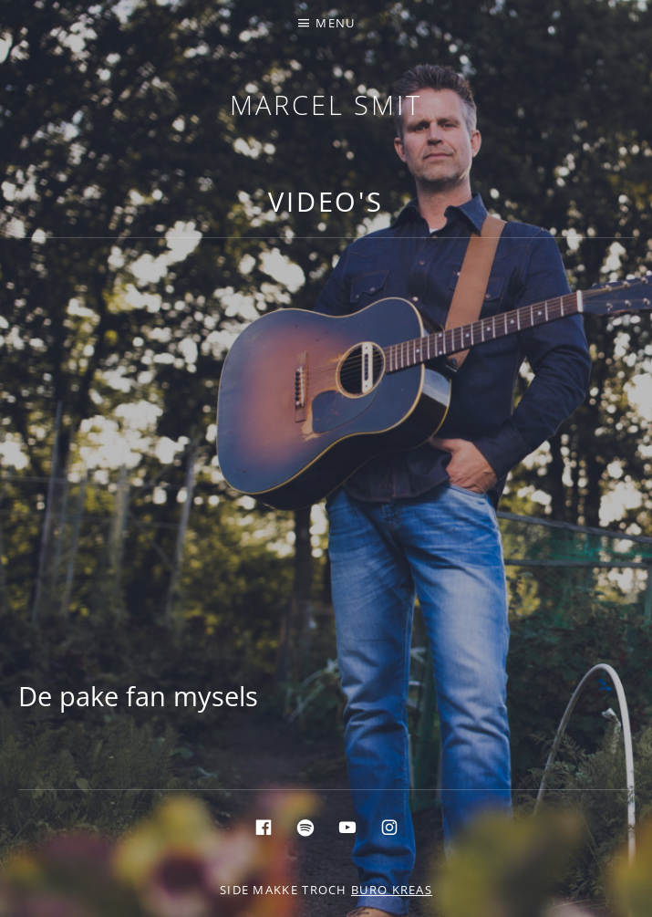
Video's (326, 201)
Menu (335, 23)
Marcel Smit (326, 104)
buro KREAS (391, 889)
